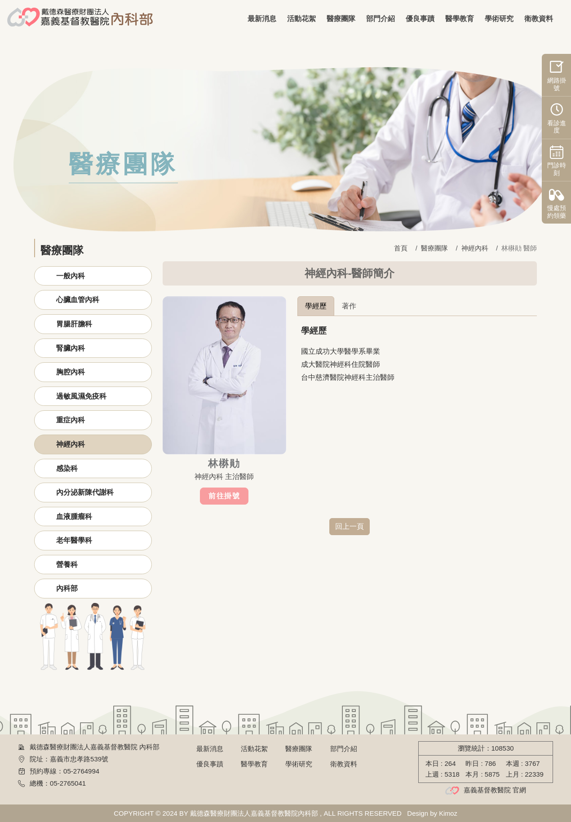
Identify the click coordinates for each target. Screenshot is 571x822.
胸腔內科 (70, 372)
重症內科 (70, 420)
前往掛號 (224, 496)
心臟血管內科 (77, 299)
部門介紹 (380, 18)
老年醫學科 (74, 540)
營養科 (67, 564)
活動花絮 (301, 18)
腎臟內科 (70, 348)
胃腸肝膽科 (74, 324)
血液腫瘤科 (74, 516)
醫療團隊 (341, 18)
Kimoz (448, 813)
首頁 (400, 248)
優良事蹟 (420, 18)
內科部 (67, 588)
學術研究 (499, 18)
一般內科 (70, 276)
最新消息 (262, 18)
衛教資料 (538, 18)
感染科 (67, 468)
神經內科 (70, 444)
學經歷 (316, 306)
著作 (349, 306)
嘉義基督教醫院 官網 (495, 790)
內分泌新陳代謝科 (85, 492)
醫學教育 (459, 18)
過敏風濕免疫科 (81, 396)
